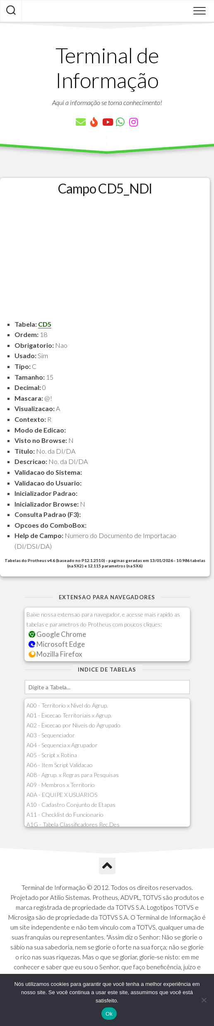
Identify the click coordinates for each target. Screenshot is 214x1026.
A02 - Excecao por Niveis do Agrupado (73, 725)
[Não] (204, 1000)
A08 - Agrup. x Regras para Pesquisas (72, 774)
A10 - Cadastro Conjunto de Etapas (70, 804)
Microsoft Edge (57, 644)
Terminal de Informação (107, 67)
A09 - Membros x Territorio (60, 784)
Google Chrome (58, 634)
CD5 (44, 324)
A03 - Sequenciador (50, 735)
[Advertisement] (105, 261)
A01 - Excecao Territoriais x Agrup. (69, 715)
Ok (109, 1014)
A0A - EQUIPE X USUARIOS (61, 794)
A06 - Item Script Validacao (59, 764)
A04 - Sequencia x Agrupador (62, 745)
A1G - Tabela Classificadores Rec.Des (73, 824)
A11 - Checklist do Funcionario (64, 814)
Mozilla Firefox (55, 654)
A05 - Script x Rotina (51, 754)
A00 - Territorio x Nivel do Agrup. (67, 705)
